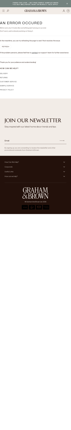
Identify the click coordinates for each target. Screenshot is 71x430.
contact (35, 53)
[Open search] (7, 10)
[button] (35, 162)
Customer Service (8, 82)
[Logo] (35, 11)
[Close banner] (67, 3)
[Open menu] (3, 11)
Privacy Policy (7, 90)
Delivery (4, 74)
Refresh (5, 47)
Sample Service (7, 86)
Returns (4, 78)
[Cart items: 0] (68, 10)
